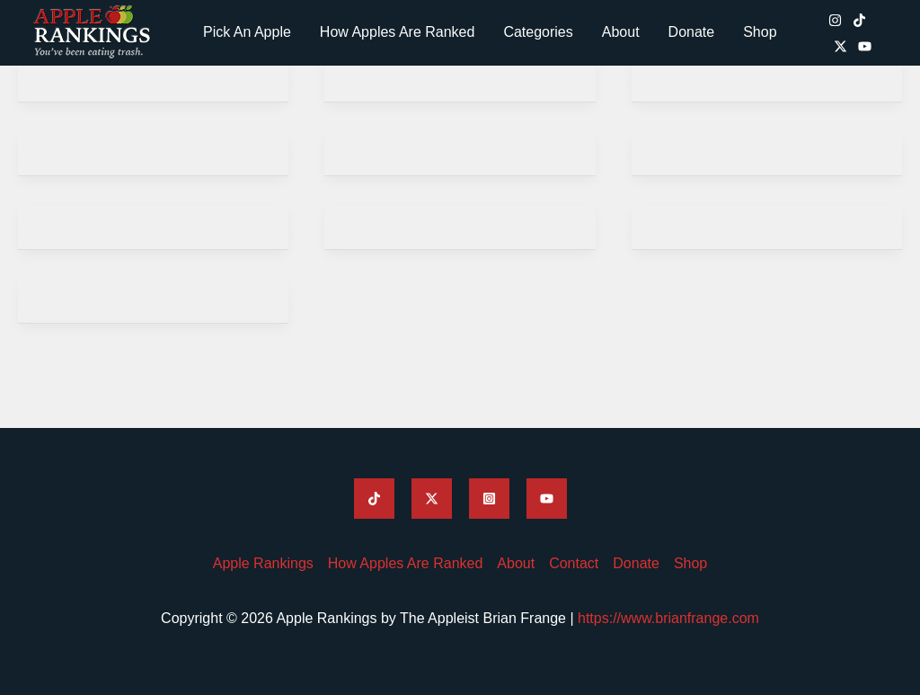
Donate (691, 32)
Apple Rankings (263, 563)
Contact (573, 563)
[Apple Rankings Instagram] (835, 20)
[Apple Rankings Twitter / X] (840, 46)
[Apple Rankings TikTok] (859, 20)
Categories (537, 32)
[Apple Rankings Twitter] (431, 498)
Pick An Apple (247, 32)
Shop (759, 32)
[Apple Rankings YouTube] (864, 46)
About (621, 32)
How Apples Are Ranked (397, 32)
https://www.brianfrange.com (668, 618)
